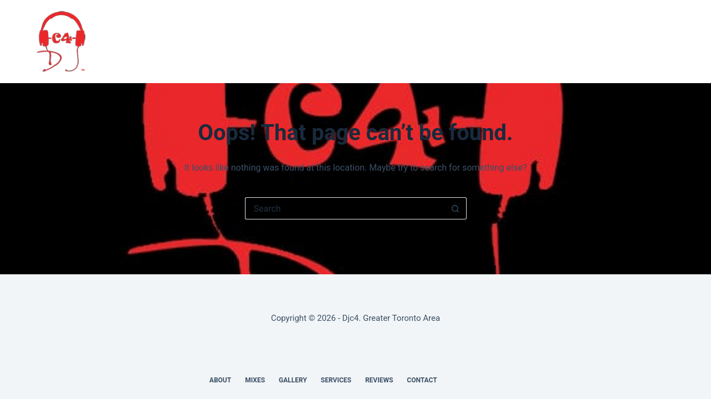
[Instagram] (669, 41)
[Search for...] (344, 208)
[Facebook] (608, 41)
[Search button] (455, 208)
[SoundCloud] (649, 41)
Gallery (314, 41)
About (223, 41)
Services (371, 41)
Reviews (427, 41)
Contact (482, 41)
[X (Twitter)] (628, 41)
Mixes (266, 41)
